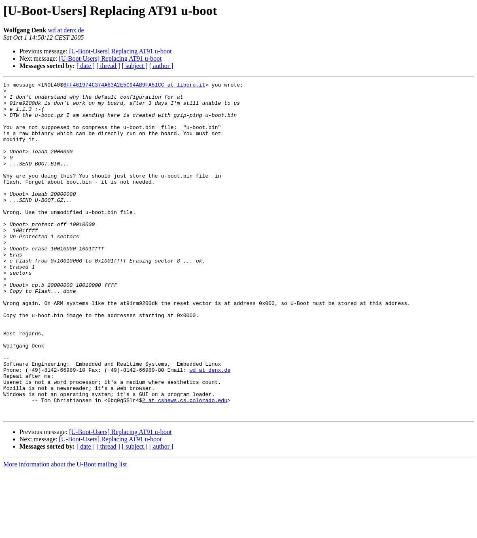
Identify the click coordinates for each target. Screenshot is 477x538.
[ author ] (161, 65)
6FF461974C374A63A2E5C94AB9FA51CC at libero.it (134, 85)
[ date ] (85, 65)
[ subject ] (135, 65)
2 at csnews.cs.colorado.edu (184, 464)
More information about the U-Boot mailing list (65, 530)
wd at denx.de (66, 30)
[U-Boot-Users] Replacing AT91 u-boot (120, 51)
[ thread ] (108, 65)
